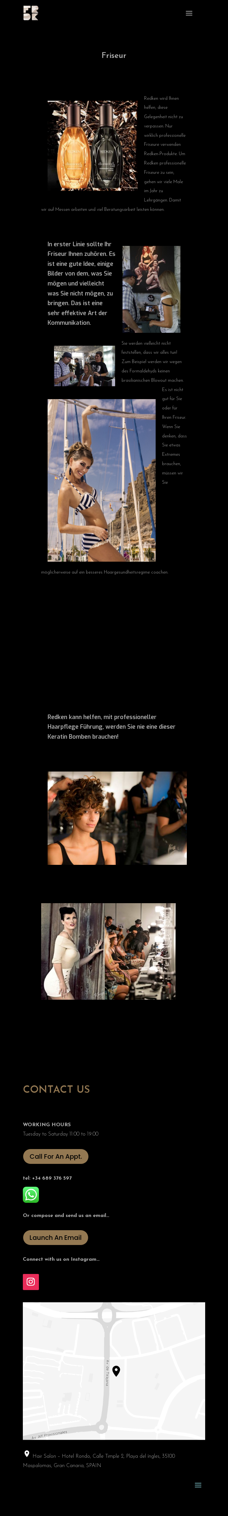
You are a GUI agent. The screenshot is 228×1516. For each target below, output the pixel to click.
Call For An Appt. (56, 1156)
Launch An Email (56, 1237)
